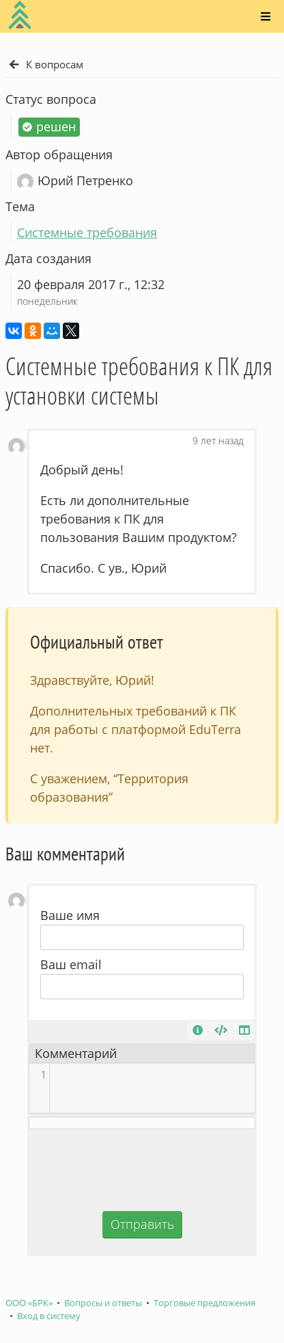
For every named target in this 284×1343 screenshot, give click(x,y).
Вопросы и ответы (103, 1303)
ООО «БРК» (29, 1303)
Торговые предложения (204, 1303)
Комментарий (76, 1053)
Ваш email (71, 964)
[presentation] (142, 1168)
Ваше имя (70, 915)
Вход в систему (49, 1316)
